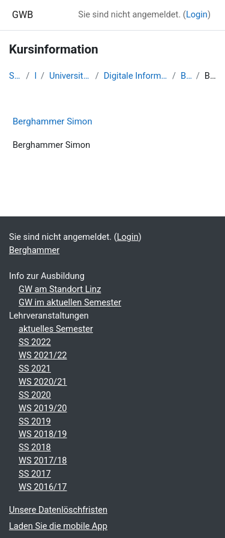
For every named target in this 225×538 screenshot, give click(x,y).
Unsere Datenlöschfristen (58, 509)
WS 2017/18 (43, 460)
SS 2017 (35, 473)
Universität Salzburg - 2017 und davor (70, 75)
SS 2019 (35, 421)
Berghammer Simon (52, 121)
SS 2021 (35, 368)
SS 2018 (35, 447)
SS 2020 (35, 395)
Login (197, 14)
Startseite (15, 75)
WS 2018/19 (43, 434)
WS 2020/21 (43, 381)
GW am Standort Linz (60, 289)
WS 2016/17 (43, 486)
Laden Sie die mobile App (58, 526)
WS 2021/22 (43, 355)
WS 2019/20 (43, 408)
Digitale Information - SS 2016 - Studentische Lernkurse (135, 75)
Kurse (35, 75)
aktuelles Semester (56, 328)
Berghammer (186, 75)
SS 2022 (35, 342)
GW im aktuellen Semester (70, 302)
